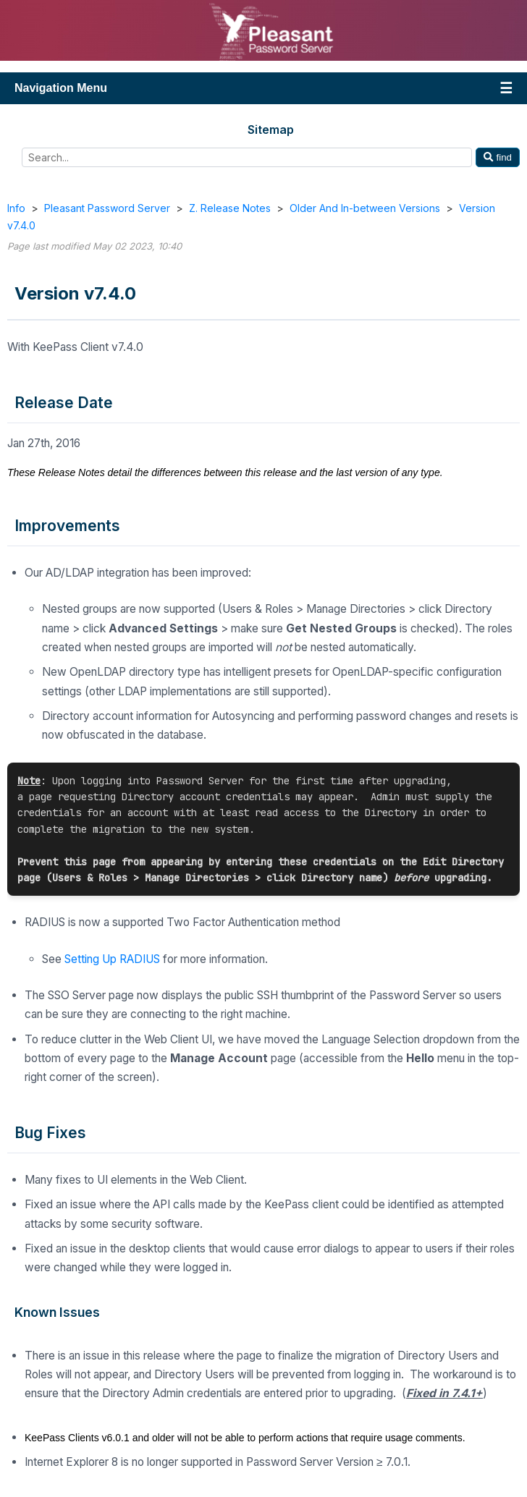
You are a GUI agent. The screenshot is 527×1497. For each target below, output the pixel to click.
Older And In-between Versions (365, 208)
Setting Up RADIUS (112, 959)
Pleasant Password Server (107, 208)
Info (16, 208)
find (498, 157)
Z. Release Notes (230, 208)
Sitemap (271, 129)
